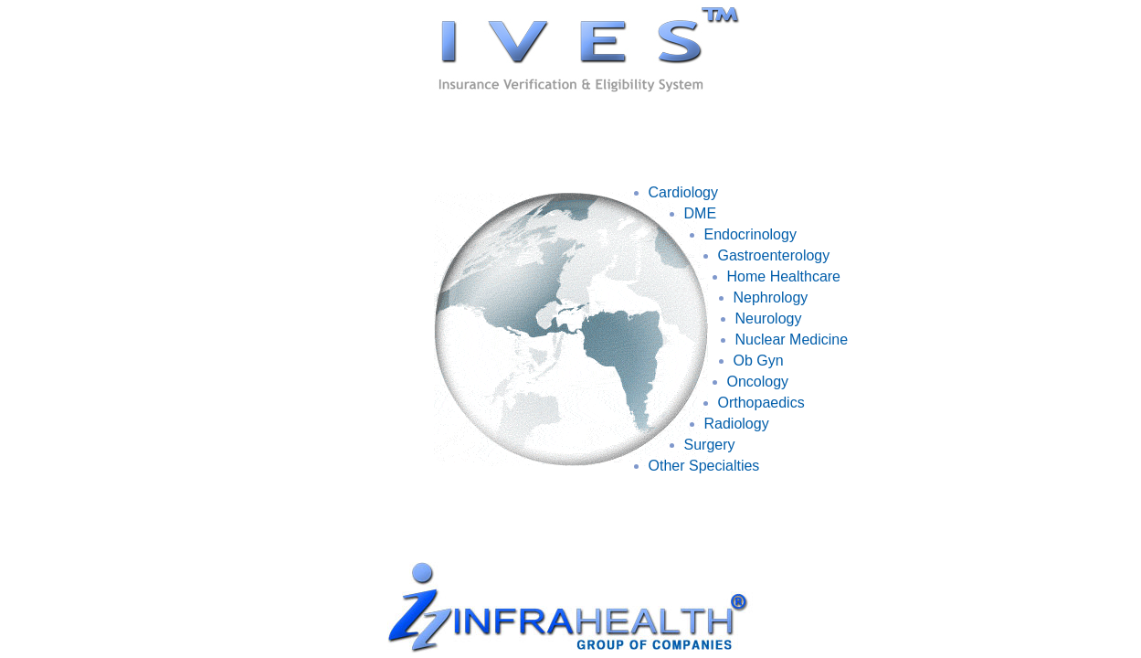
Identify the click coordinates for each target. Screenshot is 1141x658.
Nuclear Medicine (792, 339)
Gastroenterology (774, 255)
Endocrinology (750, 234)
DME (700, 213)
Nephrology (771, 297)
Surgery (709, 444)
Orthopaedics (761, 402)
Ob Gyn (759, 360)
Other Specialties (704, 465)
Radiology (736, 423)
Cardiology (683, 192)
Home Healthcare (784, 276)
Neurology (768, 318)
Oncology (758, 381)
